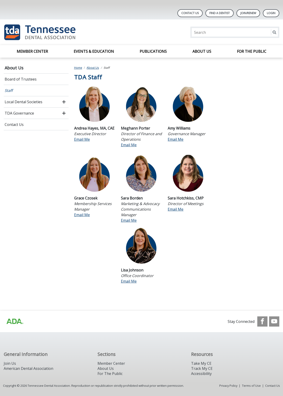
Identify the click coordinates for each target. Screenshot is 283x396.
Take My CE (201, 363)
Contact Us (190, 13)
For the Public (251, 51)
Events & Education (94, 51)
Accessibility (201, 373)
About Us (201, 51)
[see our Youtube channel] (274, 321)
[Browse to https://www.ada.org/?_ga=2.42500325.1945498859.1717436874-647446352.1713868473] (14, 321)
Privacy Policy (228, 386)
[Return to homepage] (63, 32)
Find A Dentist (219, 13)
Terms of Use (251, 386)
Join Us (10, 363)
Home (78, 68)
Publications (153, 51)
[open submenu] (64, 102)
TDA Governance (19, 113)
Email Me (82, 139)
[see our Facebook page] (262, 321)
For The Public (110, 373)
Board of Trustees (21, 79)
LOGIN (271, 13)
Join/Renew (248, 13)
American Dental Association (28, 368)
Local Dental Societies (23, 101)
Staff (9, 90)
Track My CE (202, 368)
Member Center (32, 51)
